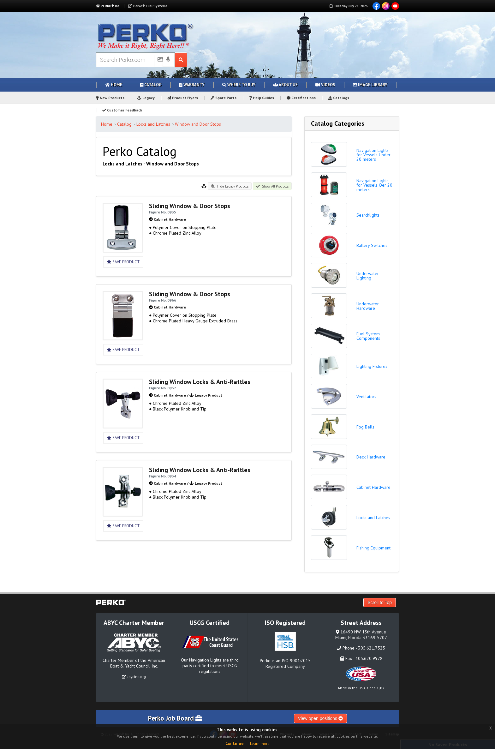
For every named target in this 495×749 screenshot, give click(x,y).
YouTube (395, 6)
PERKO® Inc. (108, 6)
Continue (234, 743)
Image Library (370, 84)
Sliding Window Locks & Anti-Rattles (199, 382)
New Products (110, 97)
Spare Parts (223, 97)
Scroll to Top (379, 602)
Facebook (376, 6)
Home (113, 84)
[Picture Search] (158, 60)
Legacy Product (208, 395)
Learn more (260, 743)
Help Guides (261, 97)
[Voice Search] (168, 60)
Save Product (123, 262)
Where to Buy (238, 84)
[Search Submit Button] (181, 59)
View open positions (320, 718)
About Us (285, 84)
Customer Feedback (122, 110)
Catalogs (338, 97)
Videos (325, 84)
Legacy (146, 97)
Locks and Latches (153, 124)
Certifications (301, 97)
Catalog (151, 84)
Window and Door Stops (198, 124)
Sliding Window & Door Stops (189, 206)
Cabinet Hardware (170, 219)
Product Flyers (182, 97)
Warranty (192, 84)
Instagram (386, 6)
